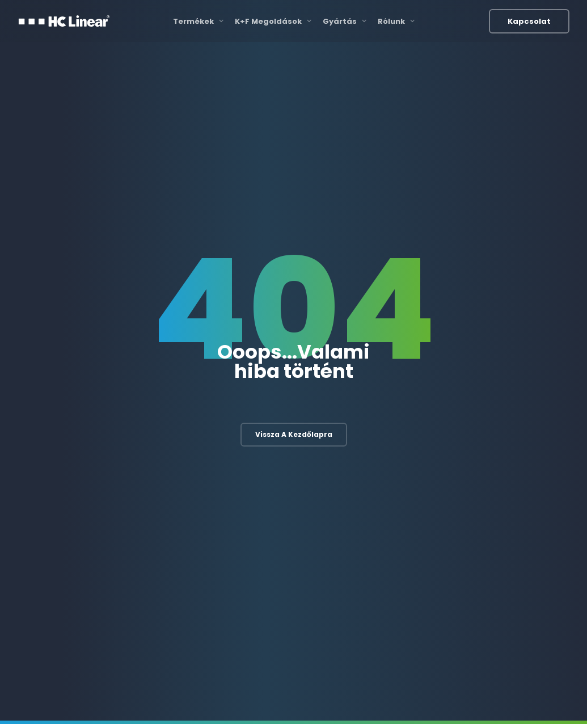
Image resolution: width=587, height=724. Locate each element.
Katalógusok (409, 689)
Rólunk (396, 21)
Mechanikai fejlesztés (259, 518)
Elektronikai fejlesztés (259, 494)
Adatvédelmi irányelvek (481, 699)
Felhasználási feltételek (480, 689)
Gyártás (344, 21)
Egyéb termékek (496, 565)
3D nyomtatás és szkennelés (396, 518)
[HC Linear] (64, 21)
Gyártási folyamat (377, 494)
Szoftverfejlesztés (253, 541)
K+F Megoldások (273, 21)
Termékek (198, 21)
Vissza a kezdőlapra (293, 276)
